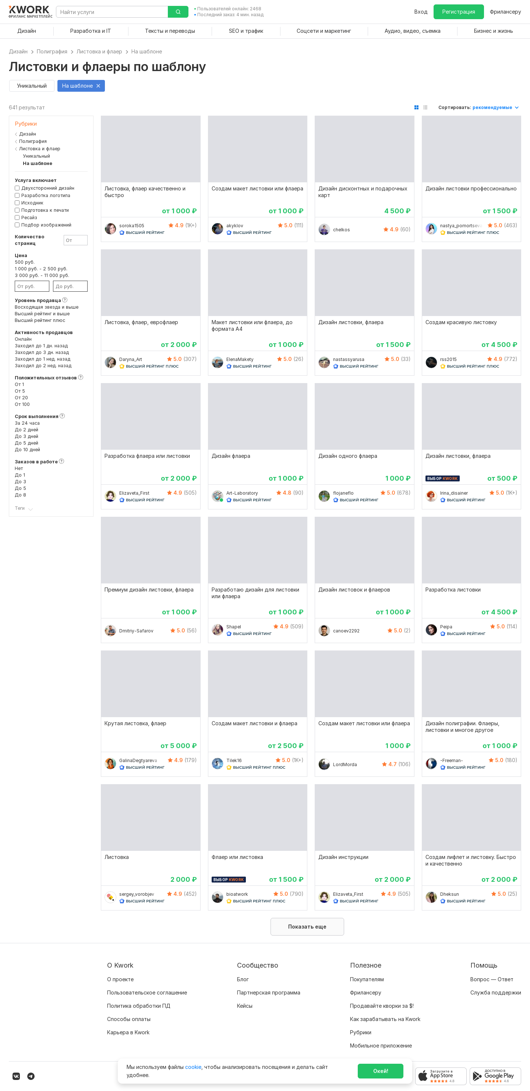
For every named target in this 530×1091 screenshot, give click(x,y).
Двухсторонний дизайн (47, 188)
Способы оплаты (129, 1019)
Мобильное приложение (381, 1045)
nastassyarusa (348, 359)
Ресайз (29, 217)
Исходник (32, 203)
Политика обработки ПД (138, 1006)
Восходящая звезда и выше (46, 307)
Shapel (233, 626)
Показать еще (307, 926)
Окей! (380, 1071)
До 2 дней (26, 429)
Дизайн (27, 134)
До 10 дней (27, 449)
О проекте (120, 979)
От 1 (19, 384)
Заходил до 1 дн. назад (41, 345)
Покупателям (367, 979)
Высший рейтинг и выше (42, 313)
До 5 (20, 488)
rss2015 (448, 359)
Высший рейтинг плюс (40, 320)
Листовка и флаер (39, 148)
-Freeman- (451, 760)
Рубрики (360, 1032)
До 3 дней (26, 436)
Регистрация (458, 11)
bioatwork (237, 894)
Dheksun (449, 894)
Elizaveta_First (134, 493)
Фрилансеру (505, 11)
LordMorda (345, 764)
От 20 (21, 397)
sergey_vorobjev (136, 894)
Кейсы (244, 1006)
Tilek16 (234, 760)
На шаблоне (35, 163)
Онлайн (23, 339)
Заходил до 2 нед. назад (43, 365)
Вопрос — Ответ (491, 979)
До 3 (20, 481)
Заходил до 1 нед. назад (42, 359)
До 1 (20, 475)
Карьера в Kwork (128, 1032)
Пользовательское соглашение (147, 992)
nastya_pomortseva (461, 225)
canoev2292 (346, 631)
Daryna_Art (130, 359)
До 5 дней (26, 443)
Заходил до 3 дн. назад (42, 352)
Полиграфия (33, 141)
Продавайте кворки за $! (382, 1006)
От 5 (20, 391)
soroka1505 (131, 225)
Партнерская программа (268, 992)
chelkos (341, 229)
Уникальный (34, 156)
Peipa (446, 626)
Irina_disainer (454, 493)
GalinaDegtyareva (138, 760)
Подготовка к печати (45, 210)
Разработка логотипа (45, 195)
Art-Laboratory (242, 493)
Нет (19, 468)
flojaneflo (343, 493)
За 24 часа (27, 423)
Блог (243, 979)
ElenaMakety (240, 359)
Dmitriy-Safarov (136, 631)
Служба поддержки (495, 992)
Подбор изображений (46, 225)
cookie (193, 1067)
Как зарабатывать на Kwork (385, 1019)
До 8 (20, 495)
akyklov (234, 225)
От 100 (22, 404)
